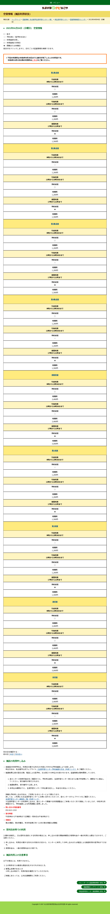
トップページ (16, 19)
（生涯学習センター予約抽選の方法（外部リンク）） (57, 769)
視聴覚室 (55, 375)
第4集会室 (55, 299)
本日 (12, 754)
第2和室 (55, 526)
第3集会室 (55, 223)
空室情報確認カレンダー (78, 19)
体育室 (55, 677)
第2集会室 (55, 148)
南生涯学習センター (61, 19)
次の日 (17, 754)
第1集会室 (55, 72)
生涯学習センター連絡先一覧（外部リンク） (23, 799)
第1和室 (55, 450)
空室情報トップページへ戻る (93, 887)
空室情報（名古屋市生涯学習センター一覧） (38, 19)
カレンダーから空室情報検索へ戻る (91, 883)
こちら (34, 60)
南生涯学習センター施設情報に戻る (91, 891)
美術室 (55, 601)
